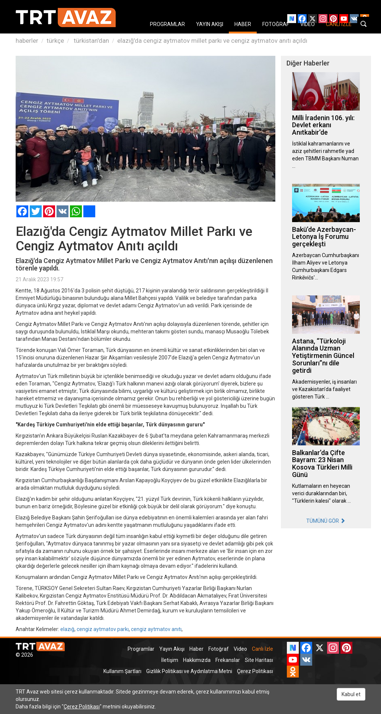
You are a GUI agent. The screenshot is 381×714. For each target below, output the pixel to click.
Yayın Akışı (172, 649)
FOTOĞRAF (275, 24)
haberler (27, 40)
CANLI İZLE (339, 24)
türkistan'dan (90, 40)
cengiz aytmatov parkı (103, 629)
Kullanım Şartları (122, 671)
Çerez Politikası (255, 671)
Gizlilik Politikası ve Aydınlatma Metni (189, 671)
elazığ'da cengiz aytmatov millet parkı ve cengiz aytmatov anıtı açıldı (212, 40)
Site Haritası (259, 660)
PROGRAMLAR (167, 24)
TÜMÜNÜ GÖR (325, 521)
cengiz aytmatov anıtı (156, 629)
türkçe (55, 40)
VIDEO (307, 24)
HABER (242, 24)
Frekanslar (227, 660)
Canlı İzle (262, 649)
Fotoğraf (218, 649)
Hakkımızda (197, 660)
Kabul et (351, 694)
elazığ (67, 629)
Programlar (141, 649)
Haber (196, 649)
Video (240, 649)
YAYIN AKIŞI (209, 24)
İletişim (169, 660)
